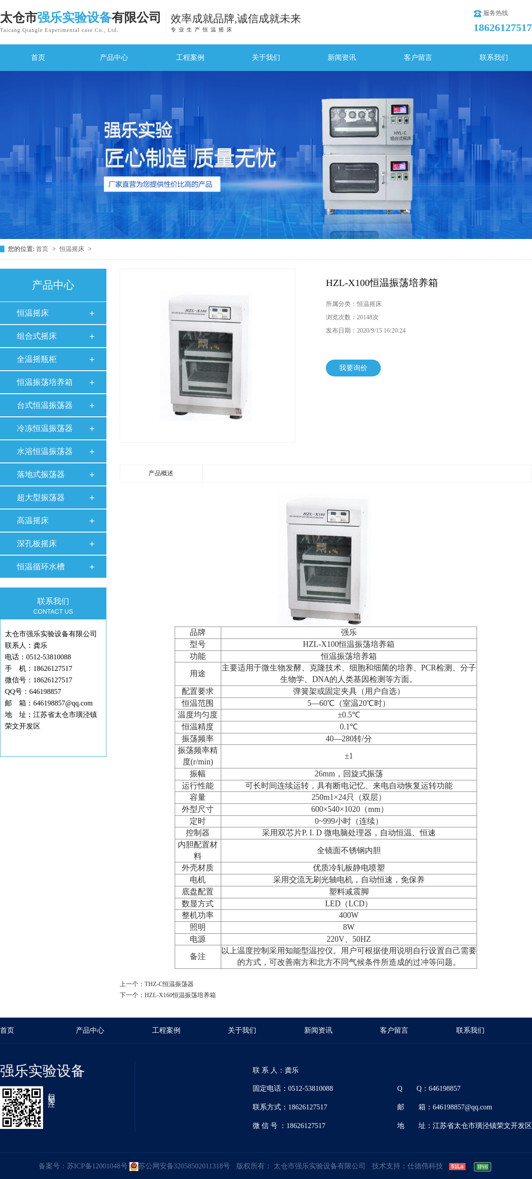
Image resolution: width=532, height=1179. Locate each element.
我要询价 (353, 368)
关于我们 (266, 57)
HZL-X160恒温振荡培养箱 (180, 995)
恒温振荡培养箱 (45, 382)
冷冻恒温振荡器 (45, 428)
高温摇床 (33, 520)
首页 (38, 57)
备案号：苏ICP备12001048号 (83, 1166)
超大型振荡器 (41, 497)
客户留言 (418, 57)
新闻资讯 (342, 57)
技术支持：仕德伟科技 (407, 1166)
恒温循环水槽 (41, 566)
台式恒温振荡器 (45, 405)
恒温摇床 (72, 249)
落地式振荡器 (41, 474)
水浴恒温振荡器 (45, 451)
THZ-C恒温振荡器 (169, 984)
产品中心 (114, 57)
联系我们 (494, 57)
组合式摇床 (37, 336)
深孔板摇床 (37, 543)
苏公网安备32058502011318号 (179, 1166)
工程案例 (190, 57)
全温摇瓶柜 (37, 359)
